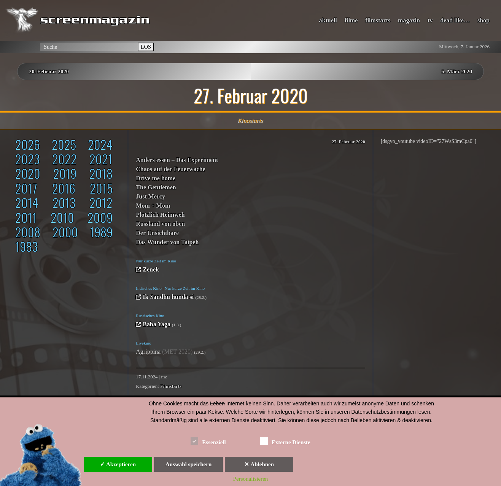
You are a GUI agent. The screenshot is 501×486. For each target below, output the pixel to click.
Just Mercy (150, 196)
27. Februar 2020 (348, 142)
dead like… (455, 20)
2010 (62, 217)
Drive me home (155, 178)
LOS (146, 47)
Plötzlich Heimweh (160, 214)
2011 (26, 217)
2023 (27, 159)
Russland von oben (160, 224)
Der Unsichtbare (157, 233)
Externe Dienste (285, 441)
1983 (26, 246)
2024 (100, 144)
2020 (27, 173)
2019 (64, 173)
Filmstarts (170, 386)
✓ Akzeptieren (118, 464)
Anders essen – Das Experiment (177, 160)
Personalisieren (250, 479)
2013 (63, 202)
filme (351, 20)
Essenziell (208, 441)
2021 (101, 159)
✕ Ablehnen (259, 464)
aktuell (328, 20)
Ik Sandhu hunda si (168, 297)
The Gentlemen (156, 187)
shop (483, 20)
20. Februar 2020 (49, 71)
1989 (101, 232)
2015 (101, 188)
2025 (64, 144)
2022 (64, 159)
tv (430, 20)
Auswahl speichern (188, 464)
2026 (27, 144)
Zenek (151, 269)
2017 (26, 188)
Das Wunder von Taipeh (167, 242)
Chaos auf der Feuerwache (170, 169)
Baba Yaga (156, 324)
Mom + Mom (153, 205)
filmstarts (377, 20)
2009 (100, 217)
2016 (63, 188)
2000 (65, 232)
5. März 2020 (457, 71)
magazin (409, 20)
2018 (101, 173)
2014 (26, 202)
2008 (27, 232)
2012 (101, 202)
